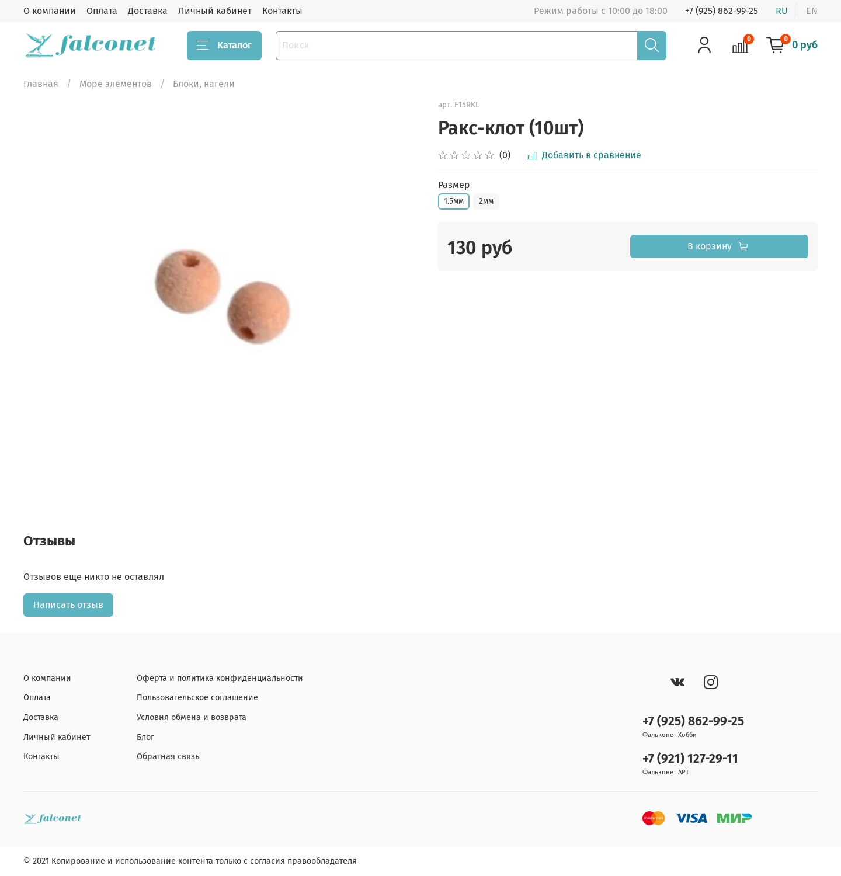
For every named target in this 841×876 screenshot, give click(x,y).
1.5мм (454, 201)
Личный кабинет (215, 10)
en (812, 10)
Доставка (148, 10)
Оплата (101, 10)
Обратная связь (168, 757)
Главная (40, 83)
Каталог (224, 45)
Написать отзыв (68, 604)
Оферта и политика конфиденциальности (220, 678)
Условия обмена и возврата (191, 717)
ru (782, 10)
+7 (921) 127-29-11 (690, 759)
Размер (454, 184)
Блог (145, 737)
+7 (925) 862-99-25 (721, 10)
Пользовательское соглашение (197, 698)
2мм (486, 201)
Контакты (282, 10)
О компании (49, 10)
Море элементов (115, 83)
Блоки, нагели (204, 83)
